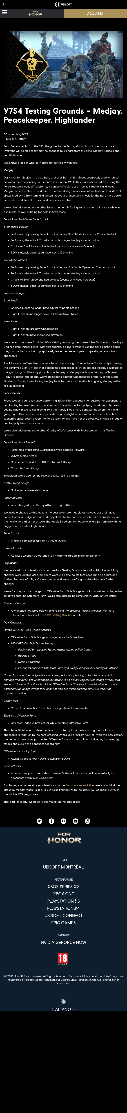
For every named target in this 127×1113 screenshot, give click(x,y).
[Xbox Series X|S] (63, 886)
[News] (63, 1076)
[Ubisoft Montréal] (63, 867)
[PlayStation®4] (63, 908)
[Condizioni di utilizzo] (63, 1109)
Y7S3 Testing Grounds (58, 615)
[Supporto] (63, 1084)
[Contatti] (63, 1098)
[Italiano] (63, 1005)
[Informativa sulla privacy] (63, 1103)
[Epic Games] (63, 922)
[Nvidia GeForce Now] (63, 942)
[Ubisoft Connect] (63, 1059)
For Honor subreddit (78, 785)
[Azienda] (63, 1067)
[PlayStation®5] (63, 901)
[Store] (63, 1051)
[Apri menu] (4, 12)
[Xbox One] (63, 894)
